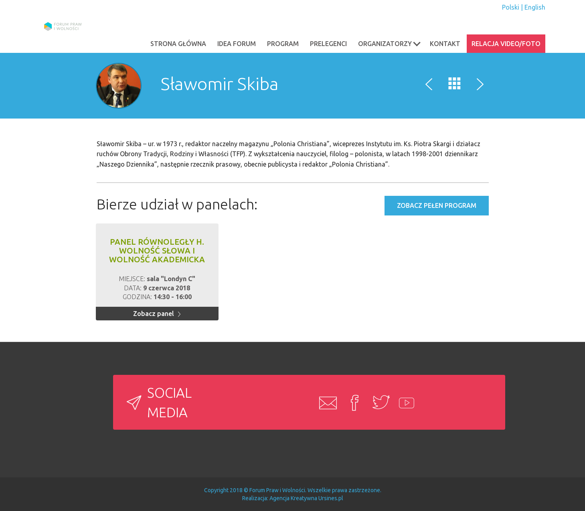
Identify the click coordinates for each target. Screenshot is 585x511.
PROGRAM (283, 43)
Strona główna (178, 43)
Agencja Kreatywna (293, 498)
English (534, 7)
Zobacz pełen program (436, 205)
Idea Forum (236, 43)
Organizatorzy (389, 43)
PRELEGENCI (328, 43)
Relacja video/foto (506, 43)
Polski (510, 7)
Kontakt (445, 43)
